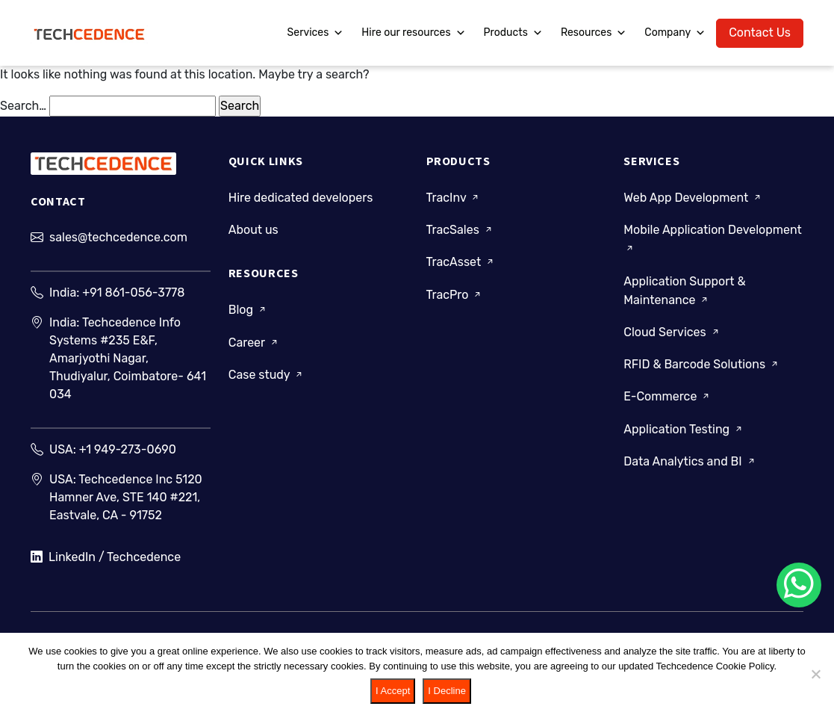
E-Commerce (667, 396)
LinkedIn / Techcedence (106, 557)
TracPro (455, 295)
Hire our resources (413, 33)
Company (675, 33)
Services (315, 33)
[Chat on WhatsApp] (799, 585)
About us (253, 230)
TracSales (460, 230)
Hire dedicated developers (300, 198)
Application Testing (683, 429)
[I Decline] (815, 673)
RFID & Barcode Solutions (701, 364)
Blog (248, 310)
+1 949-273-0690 (127, 449)
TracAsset (461, 262)
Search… (23, 106)
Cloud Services (672, 332)
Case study (266, 375)
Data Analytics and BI (689, 461)
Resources (593, 33)
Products (513, 33)
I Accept (393, 690)
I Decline (447, 690)
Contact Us (760, 32)
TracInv (454, 198)
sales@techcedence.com (118, 237)
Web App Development (693, 198)
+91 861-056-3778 (133, 292)
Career (254, 342)
